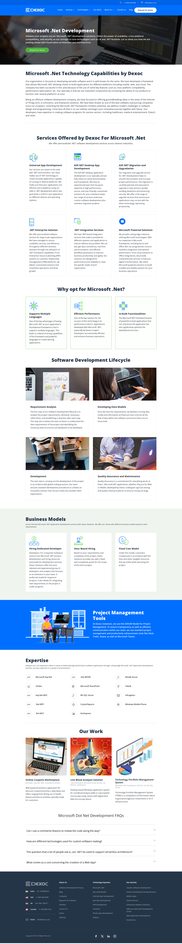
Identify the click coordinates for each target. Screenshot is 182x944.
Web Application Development (138, 916)
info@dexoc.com (149, 3)
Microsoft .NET (98, 888)
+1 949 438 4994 (39, 898)
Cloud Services (132, 901)
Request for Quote (145, 10)
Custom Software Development (138, 888)
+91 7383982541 (39, 892)
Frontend (96, 910)
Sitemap (62, 918)
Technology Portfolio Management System (135, 782)
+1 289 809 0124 (40, 910)
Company (63, 897)
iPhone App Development (103, 914)
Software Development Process (71, 888)
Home (60, 10)
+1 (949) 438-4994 (128, 3)
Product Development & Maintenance (141, 893)
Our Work (97, 10)
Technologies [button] (83, 10)
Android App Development (103, 897)
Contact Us (63, 910)
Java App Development (102, 901)
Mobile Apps (131, 897)
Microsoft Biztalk (99, 893)
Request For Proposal (67, 901)
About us (108, 10)
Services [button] (69, 10)
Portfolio (62, 905)
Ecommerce (131, 920)
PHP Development (100, 905)
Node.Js (96, 918)
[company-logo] (37, 10)
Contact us (121, 10)
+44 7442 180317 (39, 904)
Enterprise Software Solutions (138, 905)
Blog (131, 10)
